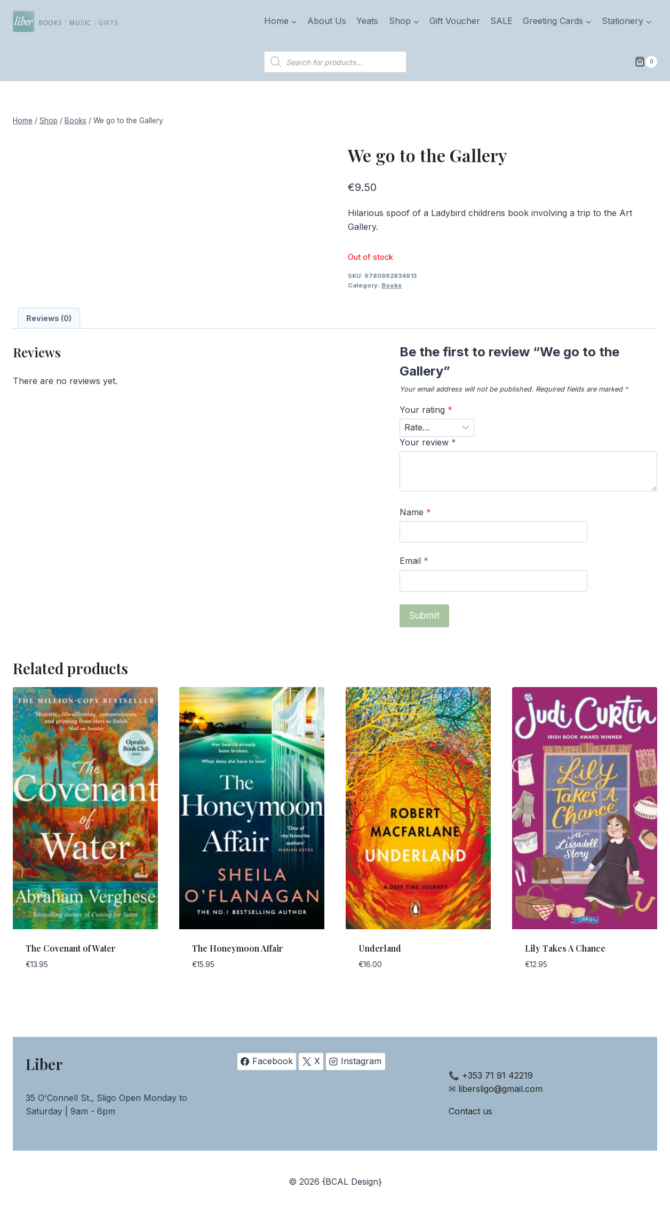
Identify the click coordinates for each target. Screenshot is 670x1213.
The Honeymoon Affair (237, 948)
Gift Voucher (454, 20)
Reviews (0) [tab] (48, 318)
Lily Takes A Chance (565, 948)
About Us (326, 20)
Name (415, 512)
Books (391, 285)
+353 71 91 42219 (497, 1075)
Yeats (367, 20)
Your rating (426, 409)
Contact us (470, 1111)
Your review (428, 442)
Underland (379, 948)
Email (414, 560)
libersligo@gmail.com (500, 1088)
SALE (501, 20)
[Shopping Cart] (646, 62)
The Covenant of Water (71, 948)
